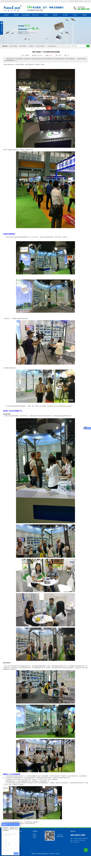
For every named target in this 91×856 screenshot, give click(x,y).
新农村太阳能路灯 (13, 46)
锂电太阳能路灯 (23, 46)
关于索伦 (19, 831)
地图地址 (34, 835)
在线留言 (76, 1)
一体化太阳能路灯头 (51, 46)
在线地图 (81, 1)
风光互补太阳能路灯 (40, 46)
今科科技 (57, 853)
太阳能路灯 (31, 46)
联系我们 (35, 831)
